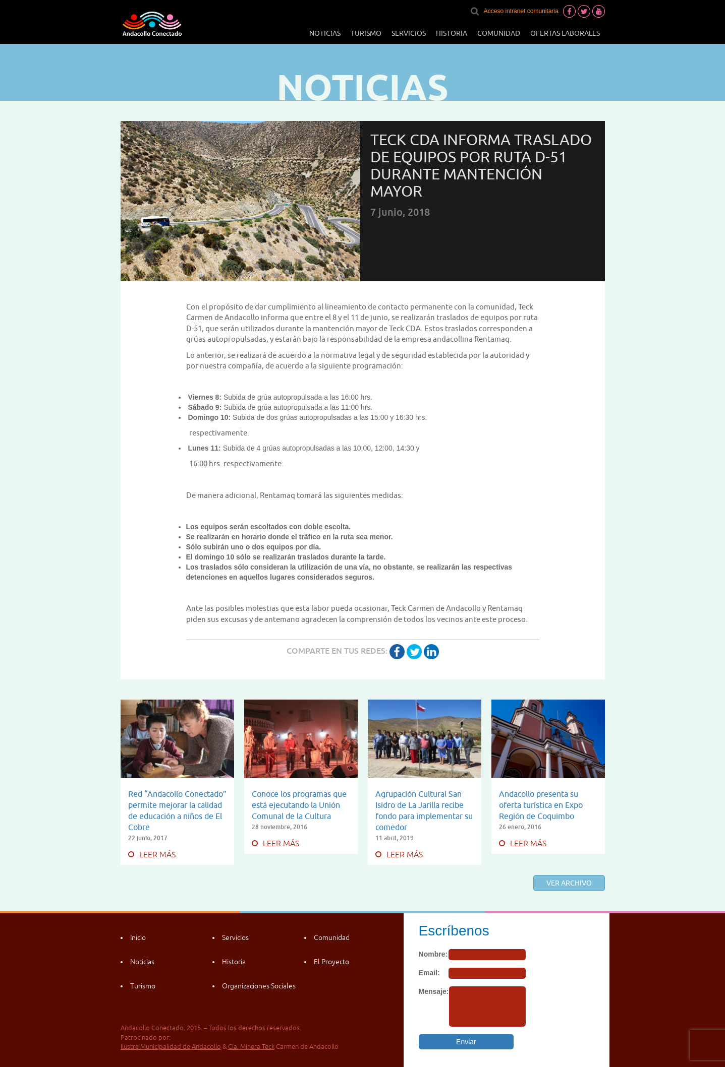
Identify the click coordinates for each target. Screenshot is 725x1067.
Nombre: (433, 954)
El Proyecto (331, 962)
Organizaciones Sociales (259, 986)
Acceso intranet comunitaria (521, 11)
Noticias (325, 33)
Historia (451, 33)
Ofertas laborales (565, 33)
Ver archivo (569, 883)
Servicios (409, 33)
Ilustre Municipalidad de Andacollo (171, 1046)
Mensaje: (434, 991)
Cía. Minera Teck (251, 1046)
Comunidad (498, 33)
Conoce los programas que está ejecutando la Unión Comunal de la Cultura (299, 805)
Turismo (366, 33)
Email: (429, 973)
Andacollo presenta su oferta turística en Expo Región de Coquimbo (541, 805)
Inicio (138, 937)
